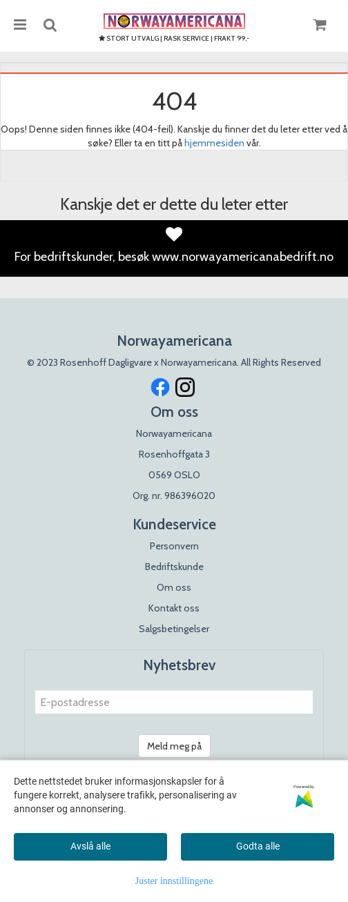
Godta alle (258, 846)
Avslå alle (90, 846)
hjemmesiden (214, 143)
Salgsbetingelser (174, 628)
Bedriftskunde (174, 566)
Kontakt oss (174, 608)
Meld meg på (174, 746)
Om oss (174, 587)
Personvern (174, 546)
